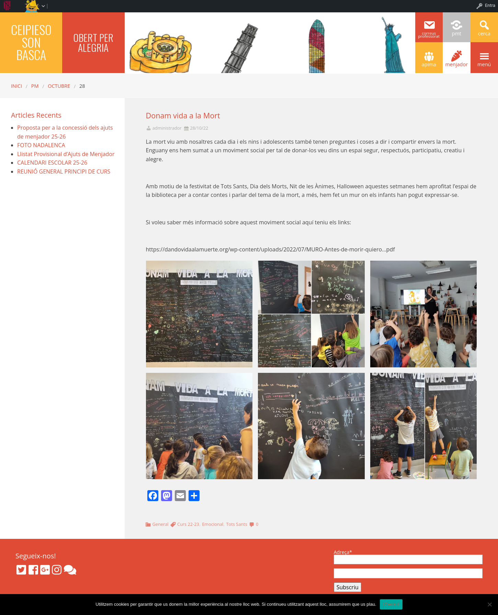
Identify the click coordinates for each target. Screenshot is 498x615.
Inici (16, 86)
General (160, 524)
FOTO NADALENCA (41, 145)
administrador (167, 128)
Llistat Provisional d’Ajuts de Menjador (65, 154)
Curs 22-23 (188, 524)
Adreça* (408, 557)
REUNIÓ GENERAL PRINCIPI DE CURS (63, 171)
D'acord (391, 604)
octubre (59, 86)
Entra (490, 5)
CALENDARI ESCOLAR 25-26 (52, 162)
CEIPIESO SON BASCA (31, 41)
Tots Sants (236, 524)
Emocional (212, 524)
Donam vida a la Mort (183, 115)
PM (35, 86)
